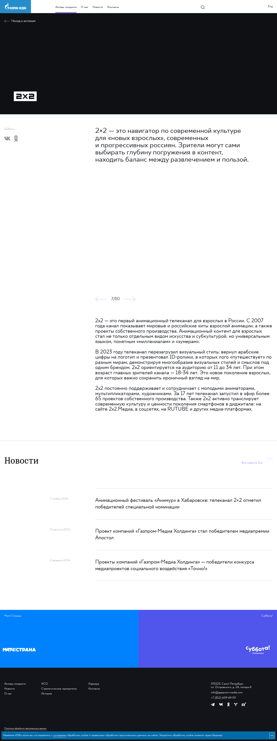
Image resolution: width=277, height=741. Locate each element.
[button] (101, 299)
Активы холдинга (66, 7)
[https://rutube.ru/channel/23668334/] (244, 704)
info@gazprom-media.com (227, 692)
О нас (84, 7)
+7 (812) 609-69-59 (223, 697)
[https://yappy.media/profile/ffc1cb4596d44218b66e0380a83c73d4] (236, 704)
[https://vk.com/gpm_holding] (221, 704)
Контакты (113, 7)
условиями (59, 735)
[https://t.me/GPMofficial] (213, 704)
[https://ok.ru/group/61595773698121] (228, 704)
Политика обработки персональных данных (25, 728)
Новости (98, 7)
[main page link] (15, 6)
